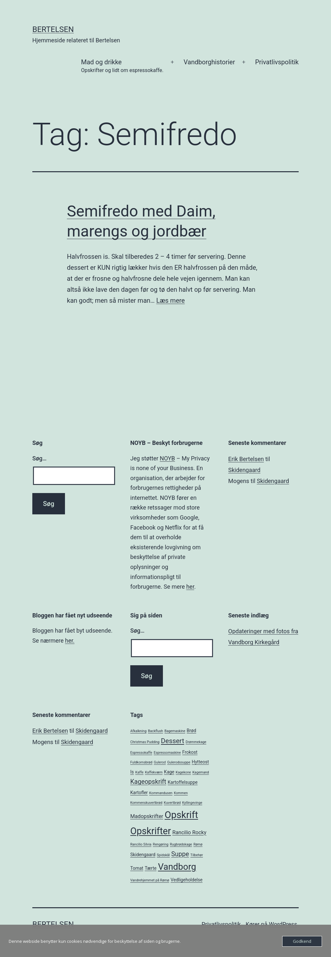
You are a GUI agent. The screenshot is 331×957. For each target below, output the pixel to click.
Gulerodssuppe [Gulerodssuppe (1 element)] (178, 762)
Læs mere (170, 300)
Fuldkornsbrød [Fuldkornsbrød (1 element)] (141, 762)
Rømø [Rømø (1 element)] (197, 844)
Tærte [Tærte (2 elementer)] (151, 868)
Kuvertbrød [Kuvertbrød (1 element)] (172, 803)
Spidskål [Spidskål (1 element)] (163, 855)
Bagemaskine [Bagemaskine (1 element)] (175, 731)
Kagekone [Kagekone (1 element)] (183, 772)
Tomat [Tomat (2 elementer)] (136, 868)
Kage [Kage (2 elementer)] (169, 771)
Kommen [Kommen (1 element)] (181, 793)
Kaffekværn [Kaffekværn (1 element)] (153, 772)
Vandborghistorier (209, 62)
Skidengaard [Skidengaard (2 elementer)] (142, 854)
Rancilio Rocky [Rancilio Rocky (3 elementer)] (189, 832)
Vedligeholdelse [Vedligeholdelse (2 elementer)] (187, 879)
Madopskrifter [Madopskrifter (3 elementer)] (146, 816)
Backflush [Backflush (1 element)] (155, 731)
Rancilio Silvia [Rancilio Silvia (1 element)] (140, 844)
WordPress (283, 924)
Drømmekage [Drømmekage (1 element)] (196, 742)
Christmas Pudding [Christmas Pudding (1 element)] (144, 742)
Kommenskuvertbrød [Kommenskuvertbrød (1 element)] (146, 803)
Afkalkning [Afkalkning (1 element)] (138, 731)
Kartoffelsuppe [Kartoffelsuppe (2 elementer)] (183, 782)
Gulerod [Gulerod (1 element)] (160, 762)
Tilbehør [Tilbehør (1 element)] (196, 855)
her (190, 586)
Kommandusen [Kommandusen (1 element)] (161, 793)
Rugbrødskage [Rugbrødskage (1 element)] (181, 844)
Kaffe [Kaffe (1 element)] (139, 772)
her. (69, 640)
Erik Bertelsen (246, 459)
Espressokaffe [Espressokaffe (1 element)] (141, 753)
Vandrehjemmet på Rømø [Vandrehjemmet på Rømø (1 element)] (149, 880)
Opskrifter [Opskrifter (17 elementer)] (150, 831)
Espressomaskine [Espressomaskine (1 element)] (167, 753)
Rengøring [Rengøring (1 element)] (160, 844)
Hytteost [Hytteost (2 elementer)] (200, 761)
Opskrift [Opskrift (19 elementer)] (181, 814)
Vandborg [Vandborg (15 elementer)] (177, 867)
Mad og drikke (122, 66)
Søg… (39, 458)
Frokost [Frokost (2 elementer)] (190, 752)
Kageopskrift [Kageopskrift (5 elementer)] (148, 781)
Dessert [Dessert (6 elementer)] (172, 741)
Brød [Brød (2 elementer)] (191, 730)
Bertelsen (53, 29)
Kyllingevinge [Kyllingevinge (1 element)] (192, 803)
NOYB (167, 458)
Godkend (302, 941)
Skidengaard (244, 470)
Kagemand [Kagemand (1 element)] (200, 772)
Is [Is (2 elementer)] (132, 771)
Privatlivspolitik (277, 62)
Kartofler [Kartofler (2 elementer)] (139, 792)
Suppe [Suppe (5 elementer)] (180, 854)
